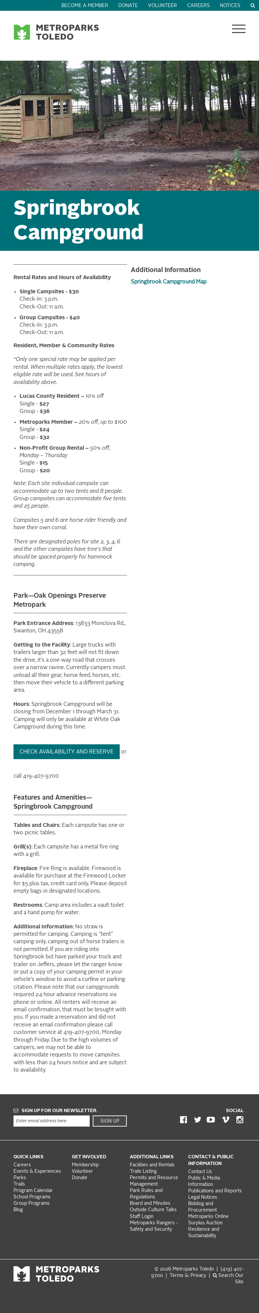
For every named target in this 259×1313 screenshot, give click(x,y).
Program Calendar (33, 1191)
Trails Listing (143, 1171)
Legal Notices (202, 1197)
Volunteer (162, 6)
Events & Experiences (37, 1171)
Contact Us (200, 1172)
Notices (230, 6)
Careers (198, 6)
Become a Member (84, 6)
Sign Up (109, 1121)
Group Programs (31, 1203)
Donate (128, 6)
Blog (18, 1210)
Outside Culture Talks (153, 1210)
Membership (86, 1165)
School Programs (32, 1197)
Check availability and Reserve (67, 752)
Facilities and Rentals (152, 1165)
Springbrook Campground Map (168, 282)
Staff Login (141, 1217)
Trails (19, 1184)
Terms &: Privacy (188, 1276)
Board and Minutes (150, 1203)
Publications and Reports (215, 1191)
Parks (19, 1178)
